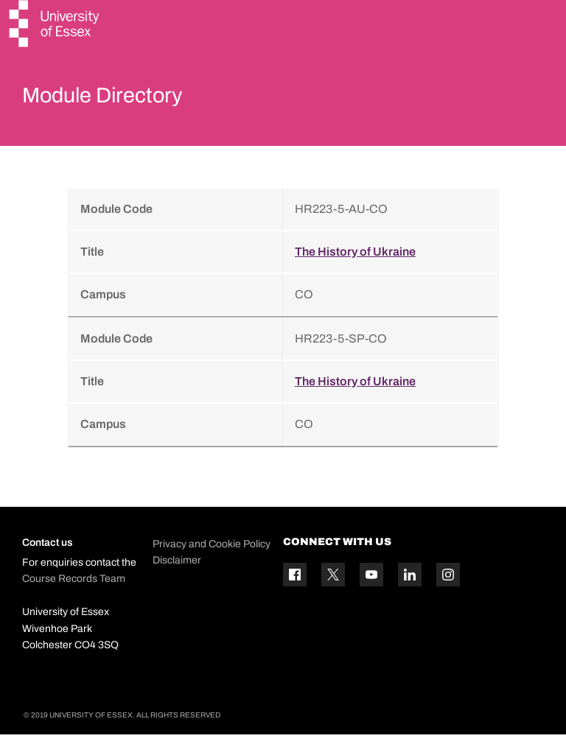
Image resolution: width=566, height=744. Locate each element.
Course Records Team (73, 588)
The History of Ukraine (355, 260)
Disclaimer (177, 569)
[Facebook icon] (295, 584)
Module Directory (123, 98)
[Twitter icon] (333, 584)
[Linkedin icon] (410, 584)
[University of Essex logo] (55, 25)
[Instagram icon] (448, 584)
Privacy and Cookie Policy (211, 552)
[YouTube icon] (371, 584)
